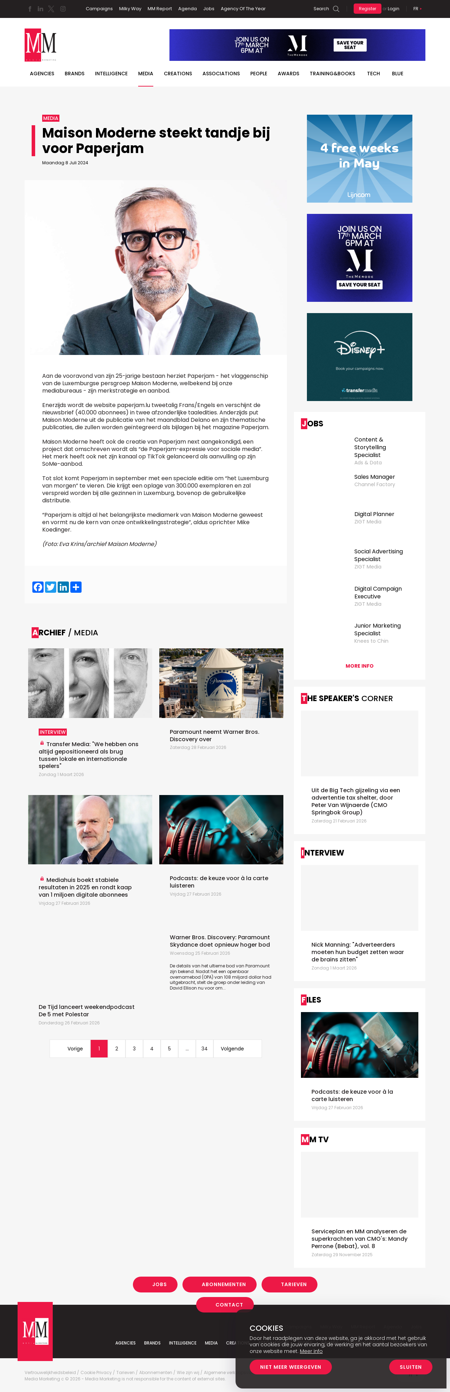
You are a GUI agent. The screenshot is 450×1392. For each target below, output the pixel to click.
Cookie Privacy (96, 1372)
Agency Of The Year (243, 8)
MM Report (160, 8)
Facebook (30, 9)
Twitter (51, 9)
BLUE (397, 73)
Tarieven (294, 1284)
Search (321, 9)
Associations (221, 73)
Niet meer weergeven (290, 1367)
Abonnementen (224, 1284)
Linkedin (40, 9)
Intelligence (111, 73)
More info (360, 665)
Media (145, 73)
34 (204, 1048)
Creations (178, 73)
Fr (415, 9)
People (258, 73)
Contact (229, 1304)
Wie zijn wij (188, 1372)
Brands (74, 73)
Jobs (208, 8)
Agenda (187, 8)
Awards (288, 73)
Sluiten (411, 1367)
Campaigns (99, 8)
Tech (373, 73)
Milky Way (130, 8)
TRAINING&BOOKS (332, 73)
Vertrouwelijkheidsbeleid (50, 1372)
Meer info (311, 1351)
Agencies (42, 73)
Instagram (63, 9)
